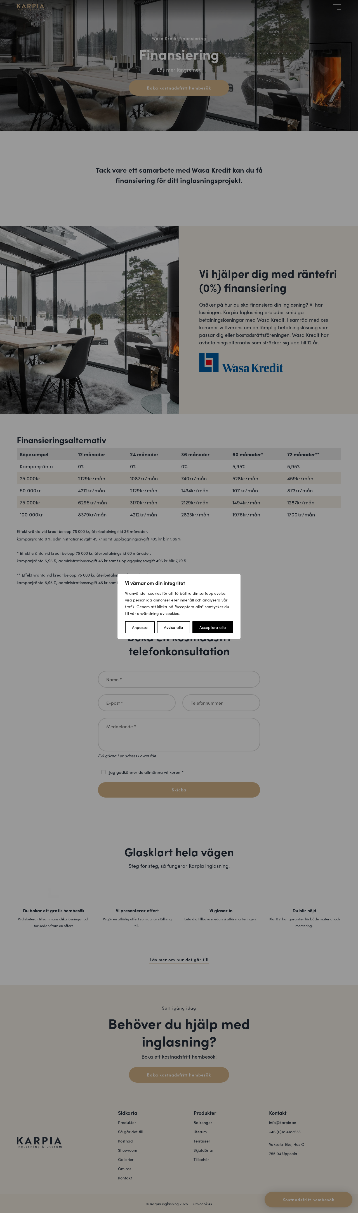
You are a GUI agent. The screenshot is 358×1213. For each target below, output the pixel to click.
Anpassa (140, 627)
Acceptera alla (212, 627)
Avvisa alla (173, 627)
